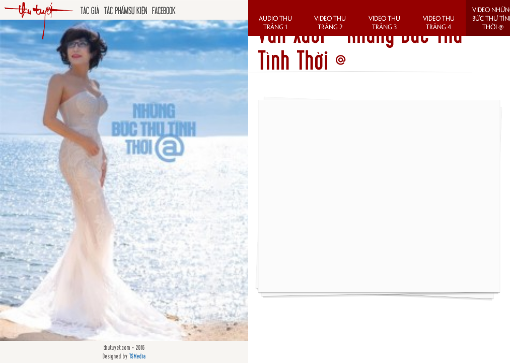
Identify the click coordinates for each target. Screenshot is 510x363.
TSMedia (137, 356)
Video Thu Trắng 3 (384, 22)
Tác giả (90, 10)
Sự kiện (137, 10)
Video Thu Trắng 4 (439, 22)
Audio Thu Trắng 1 (275, 22)
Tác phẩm (116, 10)
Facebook (164, 10)
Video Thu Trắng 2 (330, 22)
